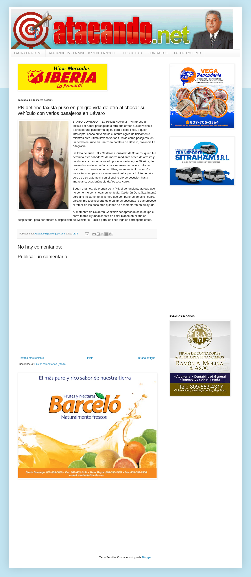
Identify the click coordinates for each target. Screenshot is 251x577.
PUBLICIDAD (132, 53)
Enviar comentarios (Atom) (50, 364)
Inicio (90, 357)
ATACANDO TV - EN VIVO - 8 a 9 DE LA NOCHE (83, 53)
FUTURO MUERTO (187, 53)
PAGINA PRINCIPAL (28, 53)
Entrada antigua (146, 357)
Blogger (146, 557)
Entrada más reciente (31, 357)
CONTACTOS (158, 53)
